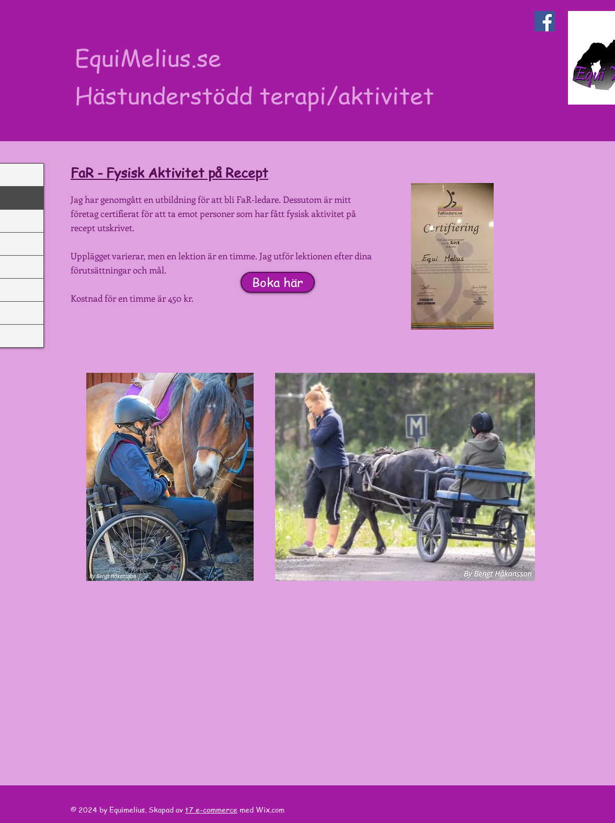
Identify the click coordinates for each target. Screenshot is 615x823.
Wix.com (271, 809)
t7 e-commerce (211, 809)
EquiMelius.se (148, 57)
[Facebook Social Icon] (544, 21)
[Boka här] (278, 282)
